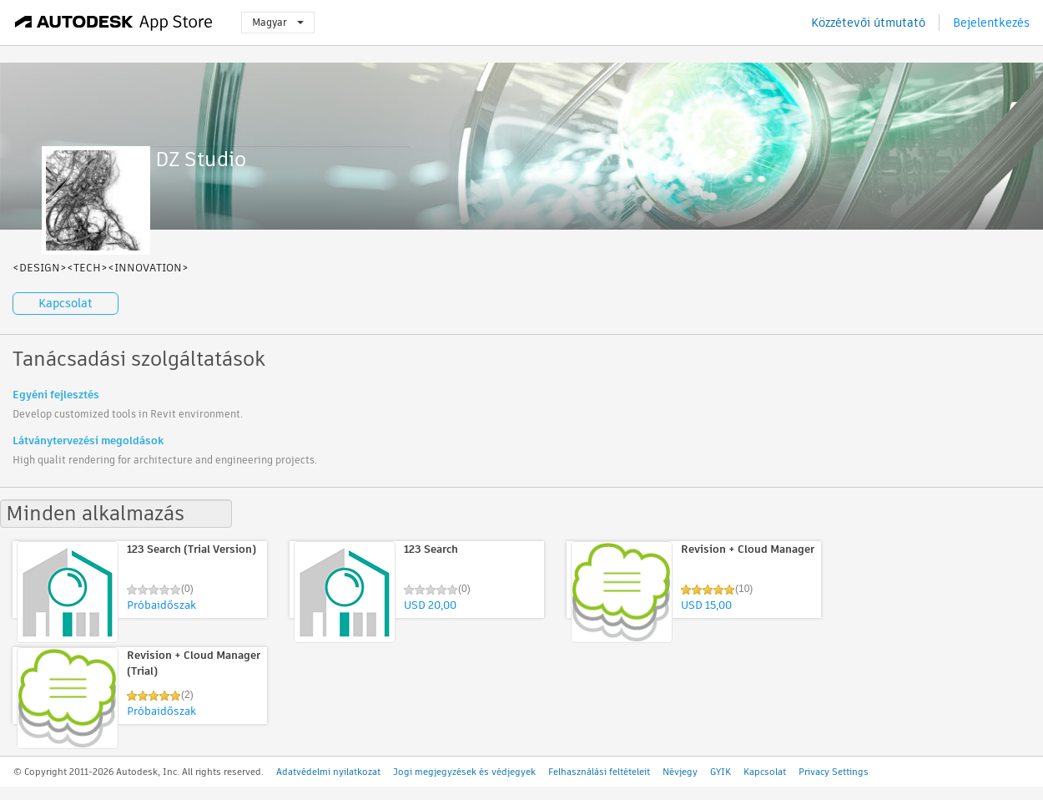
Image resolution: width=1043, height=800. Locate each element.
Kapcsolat (65, 303)
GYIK (720, 771)
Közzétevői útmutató (868, 22)
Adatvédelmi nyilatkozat (328, 771)
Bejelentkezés (991, 22)
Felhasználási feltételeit (599, 771)
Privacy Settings (834, 771)
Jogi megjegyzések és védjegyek (464, 771)
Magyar (278, 22)
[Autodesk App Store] (113, 22)
